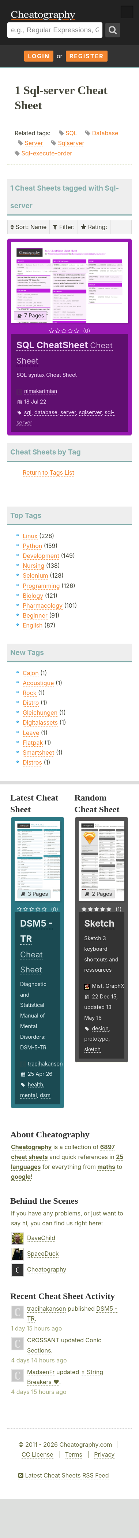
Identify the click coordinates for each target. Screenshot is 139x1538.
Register (87, 56)
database (45, 412)
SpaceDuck (43, 1253)
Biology (33, 595)
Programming (41, 585)
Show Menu (127, 12)
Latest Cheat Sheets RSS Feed (63, 1475)
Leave (31, 732)
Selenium (35, 575)
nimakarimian (40, 391)
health (35, 1084)
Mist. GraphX (108, 986)
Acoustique (38, 683)
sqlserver (90, 412)
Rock (30, 692)
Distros (32, 762)
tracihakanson (45, 1063)
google (21, 1176)
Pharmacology (43, 605)
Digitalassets (40, 722)
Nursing (33, 565)
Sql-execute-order (47, 153)
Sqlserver (71, 143)
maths (106, 1166)
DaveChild (41, 1237)
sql (27, 412)
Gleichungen (40, 712)
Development (41, 555)
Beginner (35, 615)
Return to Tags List (48, 472)
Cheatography (31, 1147)
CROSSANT (43, 1340)
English (33, 625)
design (100, 1028)
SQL (71, 133)
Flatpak (33, 742)
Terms (73, 1454)
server (68, 412)
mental (28, 1095)
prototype (96, 1038)
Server (34, 143)
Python (32, 545)
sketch (92, 1049)
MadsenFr (41, 1372)
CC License (37, 1454)
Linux (30, 536)
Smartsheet (38, 752)
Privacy (104, 1454)
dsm (45, 1095)
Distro (31, 702)
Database (105, 133)
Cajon (31, 673)
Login (39, 56)
